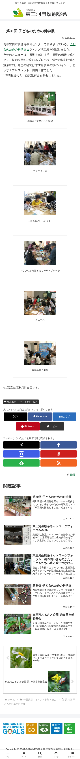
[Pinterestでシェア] (28, 426)
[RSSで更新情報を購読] (58, 463)
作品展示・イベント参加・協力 (21, 401)
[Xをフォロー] (21, 445)
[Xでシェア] (15, 416)
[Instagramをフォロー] (21, 454)
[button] (52, 426)
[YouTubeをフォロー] (58, 454)
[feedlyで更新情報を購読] (21, 463)
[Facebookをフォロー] (58, 445)
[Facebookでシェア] (40, 416)
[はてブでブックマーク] (64, 416)
